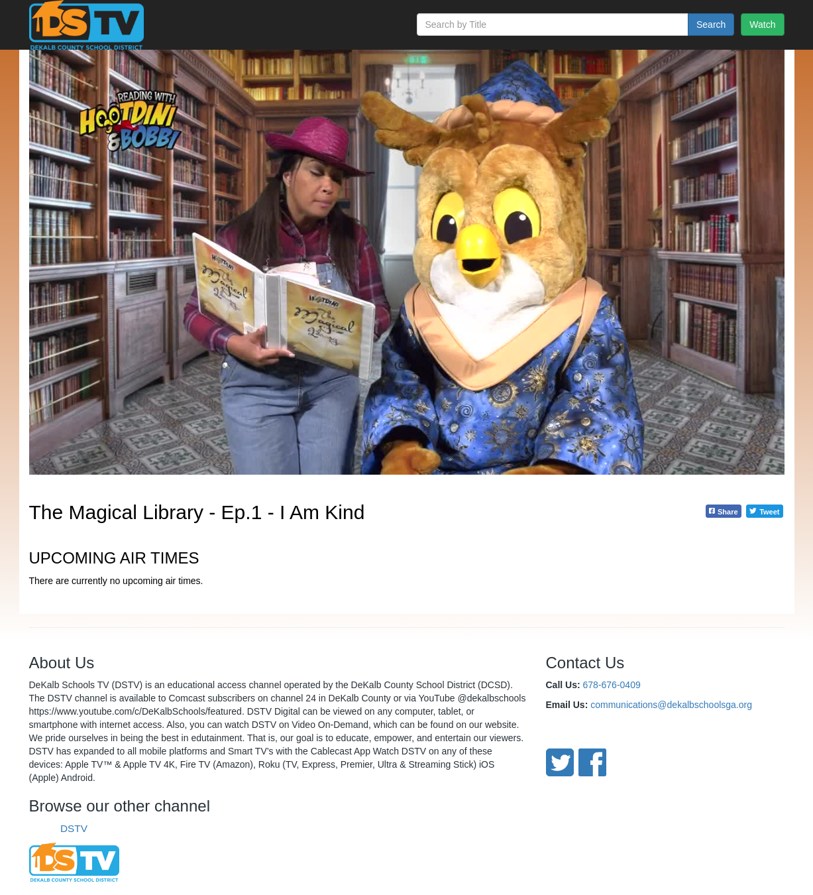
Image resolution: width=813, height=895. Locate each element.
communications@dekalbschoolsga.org (671, 704)
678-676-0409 (612, 685)
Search (711, 24)
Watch (762, 24)
